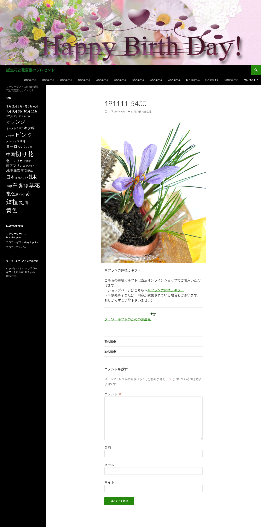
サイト (109, 482)
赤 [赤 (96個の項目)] (28, 193)
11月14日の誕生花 (141, 111)
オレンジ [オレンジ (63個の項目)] (15, 121)
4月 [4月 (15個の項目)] (25, 106)
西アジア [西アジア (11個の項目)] (20, 194)
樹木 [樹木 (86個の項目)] (32, 177)
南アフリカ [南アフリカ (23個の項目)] (14, 165)
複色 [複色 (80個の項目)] (11, 193)
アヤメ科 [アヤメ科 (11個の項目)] (25, 116)
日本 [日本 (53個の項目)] (10, 176)
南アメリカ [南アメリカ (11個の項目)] (29, 166)
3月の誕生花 (66, 79)
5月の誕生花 (102, 79)
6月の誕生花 (120, 79)
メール (109, 465)
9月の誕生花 (174, 79)
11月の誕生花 (212, 79)
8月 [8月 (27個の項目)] (14, 111)
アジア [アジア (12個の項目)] (17, 116)
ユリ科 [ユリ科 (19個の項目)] (21, 141)
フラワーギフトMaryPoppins (22, 242)
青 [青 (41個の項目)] (27, 202)
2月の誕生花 (48, 79)
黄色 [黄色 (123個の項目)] (11, 210)
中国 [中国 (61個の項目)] (10, 154)
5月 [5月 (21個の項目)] (30, 106)
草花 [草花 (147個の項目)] (34, 185)
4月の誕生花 (84, 79)
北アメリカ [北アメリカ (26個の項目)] (14, 161)
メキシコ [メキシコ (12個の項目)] (11, 141)
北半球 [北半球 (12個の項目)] (27, 161)
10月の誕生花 (193, 79)
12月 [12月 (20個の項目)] (9, 116)
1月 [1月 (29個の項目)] (9, 106)
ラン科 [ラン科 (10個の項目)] (28, 146)
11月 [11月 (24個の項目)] (34, 111)
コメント (113, 394)
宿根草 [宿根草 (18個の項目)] (28, 170)
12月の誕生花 (231, 79)
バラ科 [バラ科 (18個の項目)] (10, 135)
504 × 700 (119, 111)
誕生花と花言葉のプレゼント (30, 70)
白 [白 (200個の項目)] (15, 184)
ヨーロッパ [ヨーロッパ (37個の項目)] (15, 146)
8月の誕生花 (156, 79)
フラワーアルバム (16, 247)
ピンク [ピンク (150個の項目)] (24, 134)
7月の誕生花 (138, 79)
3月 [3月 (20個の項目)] (20, 106)
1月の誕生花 (30, 79)
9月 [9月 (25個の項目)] (20, 111)
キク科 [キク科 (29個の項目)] (29, 128)
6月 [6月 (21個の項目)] (35, 106)
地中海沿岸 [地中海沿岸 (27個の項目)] (15, 170)
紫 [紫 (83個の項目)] (21, 185)
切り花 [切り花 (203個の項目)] (24, 153)
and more (249, 79)
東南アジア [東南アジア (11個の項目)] (21, 177)
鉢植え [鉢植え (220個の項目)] (15, 201)
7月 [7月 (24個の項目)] (8, 111)
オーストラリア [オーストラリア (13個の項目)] (15, 128)
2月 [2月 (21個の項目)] (14, 106)
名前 (107, 447)
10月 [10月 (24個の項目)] (26, 111)
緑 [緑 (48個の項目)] (26, 185)
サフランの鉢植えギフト (165, 290)
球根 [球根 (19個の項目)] (9, 186)
